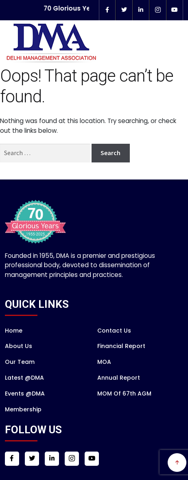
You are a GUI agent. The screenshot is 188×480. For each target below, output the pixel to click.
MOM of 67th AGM (124, 404)
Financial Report (121, 356)
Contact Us (114, 341)
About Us (18, 356)
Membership (23, 419)
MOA (104, 372)
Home (13, 341)
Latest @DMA (24, 388)
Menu (171, 67)
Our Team (20, 372)
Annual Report (118, 388)
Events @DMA (25, 404)
